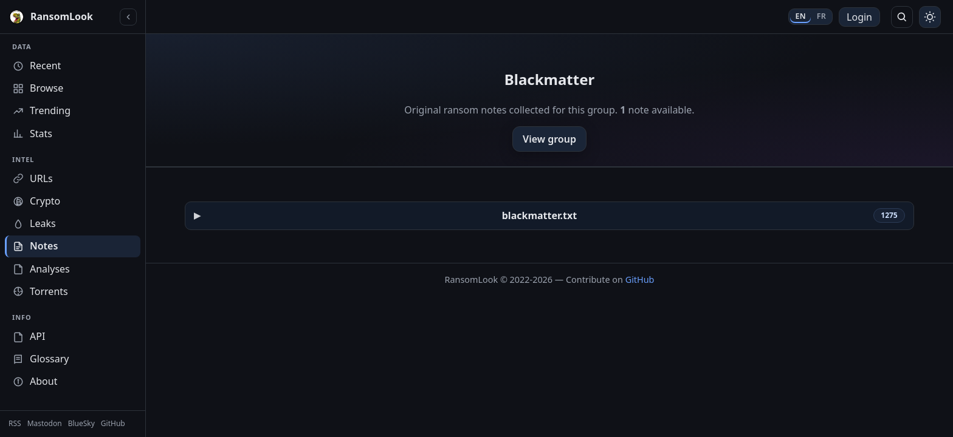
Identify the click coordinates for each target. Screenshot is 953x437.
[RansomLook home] (62, 17)
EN (800, 16)
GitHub (640, 279)
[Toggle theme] (930, 17)
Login (859, 17)
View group (549, 139)
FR (821, 16)
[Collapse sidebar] (128, 16)
